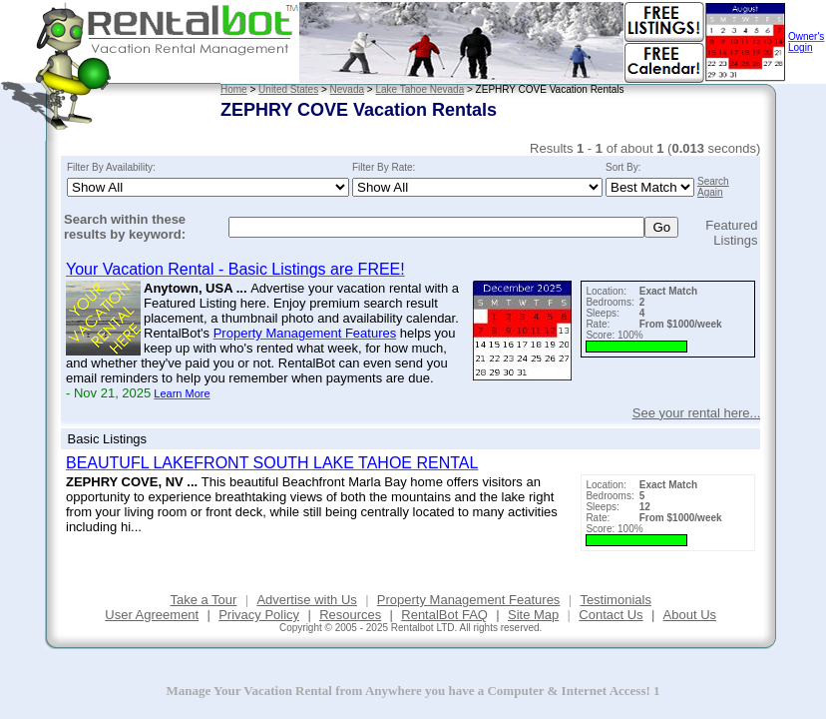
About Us (689, 614)
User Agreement (152, 614)
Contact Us (610, 614)
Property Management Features (469, 599)
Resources (350, 614)
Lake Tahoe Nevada (419, 89)
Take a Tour (203, 599)
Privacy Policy (258, 614)
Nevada (347, 89)
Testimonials (615, 599)
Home (233, 89)
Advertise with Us (306, 599)
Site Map (533, 614)
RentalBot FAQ (444, 614)
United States (288, 89)
